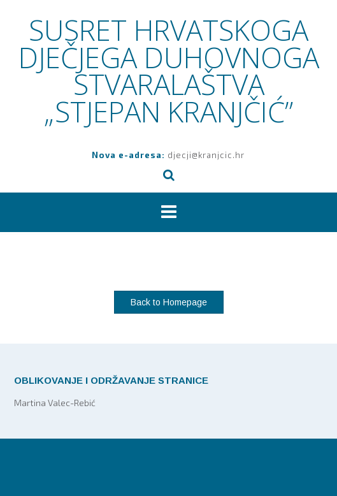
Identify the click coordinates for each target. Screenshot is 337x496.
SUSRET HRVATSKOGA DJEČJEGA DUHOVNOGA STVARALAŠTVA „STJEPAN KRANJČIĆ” (168, 71)
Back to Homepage (169, 302)
